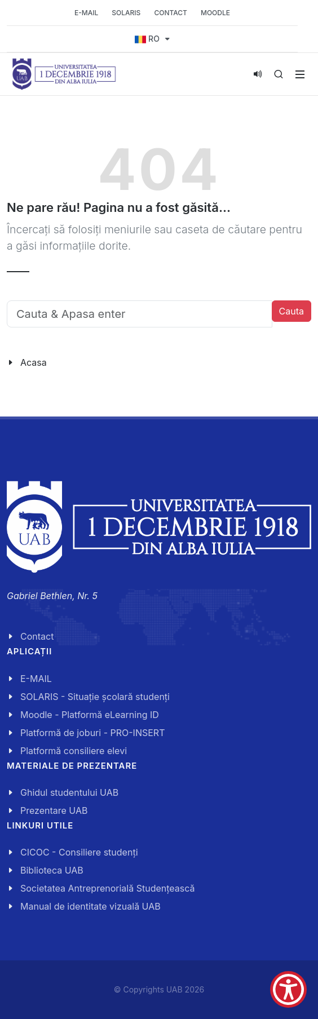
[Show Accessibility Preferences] (288, 989)
